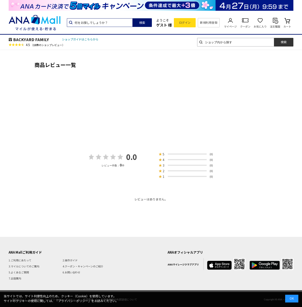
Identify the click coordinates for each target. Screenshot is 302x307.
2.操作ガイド (70, 260)
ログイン (185, 22)
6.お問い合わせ (71, 272)
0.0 (131, 157)
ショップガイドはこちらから (80, 39)
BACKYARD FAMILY (31, 39)
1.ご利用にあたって (20, 260)
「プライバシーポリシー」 (73, 301)
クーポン (245, 26)
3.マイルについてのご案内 (24, 266)
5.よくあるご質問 (19, 272)
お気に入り (260, 26)
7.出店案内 (15, 278)
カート (287, 26)
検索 (142, 22)
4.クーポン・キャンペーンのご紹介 (83, 266)
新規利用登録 (208, 22)
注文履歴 (275, 26)
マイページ (230, 26)
